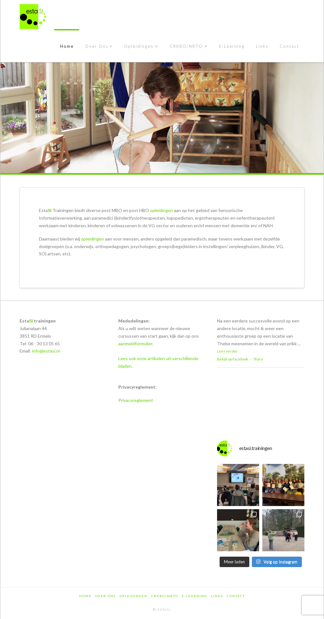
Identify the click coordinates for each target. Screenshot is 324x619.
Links (217, 596)
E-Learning (194, 596)
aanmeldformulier (135, 343)
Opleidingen (133, 596)
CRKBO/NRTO (164, 596)
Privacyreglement (135, 400)
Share (258, 359)
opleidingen (161, 210)
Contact (236, 596)
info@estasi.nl (46, 350)
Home (85, 596)
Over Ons (105, 596)
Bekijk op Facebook (232, 359)
